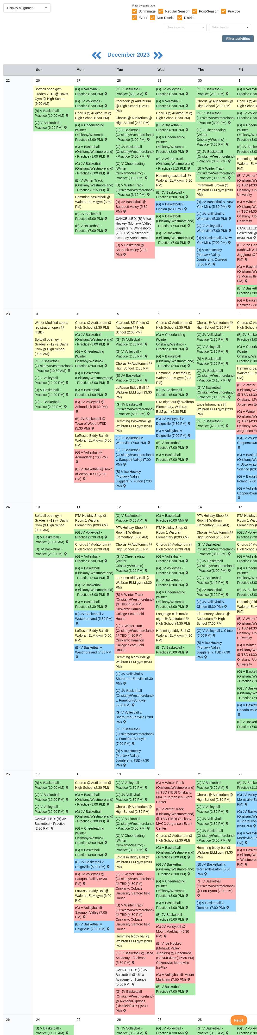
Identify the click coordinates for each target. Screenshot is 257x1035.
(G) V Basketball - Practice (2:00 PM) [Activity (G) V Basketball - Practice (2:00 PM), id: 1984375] (51, 404)
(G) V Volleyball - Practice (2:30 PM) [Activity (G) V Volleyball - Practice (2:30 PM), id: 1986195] (91, 558)
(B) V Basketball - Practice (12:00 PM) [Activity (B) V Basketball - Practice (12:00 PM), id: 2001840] (52, 392)
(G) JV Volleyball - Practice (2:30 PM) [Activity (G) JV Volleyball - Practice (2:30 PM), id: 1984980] (91, 103)
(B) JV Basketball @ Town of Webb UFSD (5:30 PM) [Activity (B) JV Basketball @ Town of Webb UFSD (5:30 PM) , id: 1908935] (90, 423)
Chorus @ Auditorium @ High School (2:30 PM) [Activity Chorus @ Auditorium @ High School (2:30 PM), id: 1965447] (93, 115)
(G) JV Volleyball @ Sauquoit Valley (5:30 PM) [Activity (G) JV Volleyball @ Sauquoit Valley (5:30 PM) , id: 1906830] (91, 879)
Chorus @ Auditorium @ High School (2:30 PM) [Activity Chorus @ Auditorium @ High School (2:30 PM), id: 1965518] (174, 325)
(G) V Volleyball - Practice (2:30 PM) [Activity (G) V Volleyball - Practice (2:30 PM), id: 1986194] (213, 349)
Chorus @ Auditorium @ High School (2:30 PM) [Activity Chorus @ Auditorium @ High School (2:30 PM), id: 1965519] (174, 546)
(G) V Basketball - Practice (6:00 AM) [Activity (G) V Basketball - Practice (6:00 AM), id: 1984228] (132, 91)
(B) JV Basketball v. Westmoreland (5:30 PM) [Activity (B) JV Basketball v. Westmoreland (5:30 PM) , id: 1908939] (93, 618)
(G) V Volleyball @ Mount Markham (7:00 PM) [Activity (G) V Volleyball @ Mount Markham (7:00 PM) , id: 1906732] (175, 977)
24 (8, 507)
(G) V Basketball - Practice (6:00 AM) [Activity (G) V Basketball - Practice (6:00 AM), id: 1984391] (213, 785)
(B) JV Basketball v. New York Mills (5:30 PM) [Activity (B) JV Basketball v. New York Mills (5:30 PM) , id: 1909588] (215, 204)
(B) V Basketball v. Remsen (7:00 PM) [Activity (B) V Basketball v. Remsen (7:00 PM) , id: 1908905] (213, 905)
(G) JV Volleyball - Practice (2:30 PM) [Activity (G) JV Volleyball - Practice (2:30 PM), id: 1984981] (172, 91)
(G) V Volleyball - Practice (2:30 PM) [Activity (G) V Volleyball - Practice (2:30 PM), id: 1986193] (132, 354)
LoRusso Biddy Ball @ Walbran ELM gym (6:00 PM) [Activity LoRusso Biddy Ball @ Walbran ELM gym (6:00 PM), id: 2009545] (93, 635)
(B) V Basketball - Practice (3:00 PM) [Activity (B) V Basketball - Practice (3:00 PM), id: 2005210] (213, 361)
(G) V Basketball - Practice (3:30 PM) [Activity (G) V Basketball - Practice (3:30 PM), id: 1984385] (91, 604)
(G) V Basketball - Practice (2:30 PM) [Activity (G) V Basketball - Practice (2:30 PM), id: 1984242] (213, 91)
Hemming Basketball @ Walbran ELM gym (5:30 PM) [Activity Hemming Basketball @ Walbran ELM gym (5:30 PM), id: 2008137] (134, 426)
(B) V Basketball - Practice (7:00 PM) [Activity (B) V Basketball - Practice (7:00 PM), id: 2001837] (91, 228)
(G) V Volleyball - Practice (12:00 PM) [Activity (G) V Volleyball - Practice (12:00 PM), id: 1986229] (52, 809)
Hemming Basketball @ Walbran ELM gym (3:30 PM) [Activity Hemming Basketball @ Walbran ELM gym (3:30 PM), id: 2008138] (174, 378)
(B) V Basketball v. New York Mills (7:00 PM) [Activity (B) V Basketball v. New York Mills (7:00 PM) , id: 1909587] (214, 240)
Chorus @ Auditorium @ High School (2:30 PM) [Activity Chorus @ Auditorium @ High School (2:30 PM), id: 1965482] (134, 120)
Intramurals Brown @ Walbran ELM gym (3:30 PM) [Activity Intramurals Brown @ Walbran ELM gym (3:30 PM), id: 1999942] (215, 190)
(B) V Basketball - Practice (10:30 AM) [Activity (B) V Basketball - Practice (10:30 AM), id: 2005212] (52, 539)
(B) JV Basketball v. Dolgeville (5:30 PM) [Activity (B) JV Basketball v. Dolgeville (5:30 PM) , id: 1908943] (92, 864)
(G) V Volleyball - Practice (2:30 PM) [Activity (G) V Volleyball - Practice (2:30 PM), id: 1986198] (132, 785)
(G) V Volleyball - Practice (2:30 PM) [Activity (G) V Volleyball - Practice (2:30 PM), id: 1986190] (91, 91)
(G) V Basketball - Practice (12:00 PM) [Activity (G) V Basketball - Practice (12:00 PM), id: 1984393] (52, 797)
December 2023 (129, 54)
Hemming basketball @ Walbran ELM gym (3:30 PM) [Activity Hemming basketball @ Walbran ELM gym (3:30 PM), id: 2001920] (174, 180)
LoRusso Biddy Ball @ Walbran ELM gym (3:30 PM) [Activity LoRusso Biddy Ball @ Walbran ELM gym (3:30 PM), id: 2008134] (134, 392)
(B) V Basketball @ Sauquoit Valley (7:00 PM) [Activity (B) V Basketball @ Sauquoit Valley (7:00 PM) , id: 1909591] (131, 250)
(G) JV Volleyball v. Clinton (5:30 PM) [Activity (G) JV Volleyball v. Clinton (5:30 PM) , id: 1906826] (212, 604)
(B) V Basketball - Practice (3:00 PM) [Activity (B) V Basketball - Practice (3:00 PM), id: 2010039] (172, 582)
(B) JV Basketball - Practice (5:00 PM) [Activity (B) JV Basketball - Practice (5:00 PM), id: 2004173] (172, 392)
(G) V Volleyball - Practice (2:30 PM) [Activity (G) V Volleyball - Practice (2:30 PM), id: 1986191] (172, 103)
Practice (234, 11)
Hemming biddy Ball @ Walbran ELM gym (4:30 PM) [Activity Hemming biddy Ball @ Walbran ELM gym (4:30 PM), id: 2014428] (174, 635)
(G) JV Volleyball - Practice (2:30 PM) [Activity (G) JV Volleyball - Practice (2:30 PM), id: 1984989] (213, 337)
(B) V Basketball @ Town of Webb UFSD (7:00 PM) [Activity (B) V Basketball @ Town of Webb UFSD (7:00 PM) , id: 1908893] (93, 474)
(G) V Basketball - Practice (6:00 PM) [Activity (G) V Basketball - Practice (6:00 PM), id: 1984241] (51, 125)
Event (142, 18)
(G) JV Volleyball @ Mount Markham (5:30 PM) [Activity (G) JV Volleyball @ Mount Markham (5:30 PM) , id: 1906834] (172, 931)
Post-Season (208, 11)
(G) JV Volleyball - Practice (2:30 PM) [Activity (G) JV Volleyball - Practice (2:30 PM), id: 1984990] (91, 534)
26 (8, 1020)
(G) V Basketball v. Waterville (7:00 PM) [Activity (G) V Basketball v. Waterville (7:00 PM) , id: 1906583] (133, 440)
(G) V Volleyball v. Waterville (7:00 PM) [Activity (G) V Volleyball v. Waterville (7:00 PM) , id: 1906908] (214, 228)
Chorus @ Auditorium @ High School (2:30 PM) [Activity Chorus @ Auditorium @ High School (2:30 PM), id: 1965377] (215, 325)
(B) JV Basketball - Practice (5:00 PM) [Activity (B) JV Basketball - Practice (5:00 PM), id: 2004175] (213, 592)
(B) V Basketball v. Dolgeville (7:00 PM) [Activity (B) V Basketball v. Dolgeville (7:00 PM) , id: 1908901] (92, 926)
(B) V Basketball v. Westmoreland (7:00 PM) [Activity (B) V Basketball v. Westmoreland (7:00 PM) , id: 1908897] (93, 652)
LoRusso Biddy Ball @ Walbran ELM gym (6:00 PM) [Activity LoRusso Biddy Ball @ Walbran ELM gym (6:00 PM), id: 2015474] (93, 895)
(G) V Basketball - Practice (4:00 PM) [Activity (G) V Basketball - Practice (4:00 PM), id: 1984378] (91, 392)
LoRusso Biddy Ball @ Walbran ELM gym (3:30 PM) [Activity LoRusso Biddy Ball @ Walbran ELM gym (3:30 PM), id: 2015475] (134, 862)
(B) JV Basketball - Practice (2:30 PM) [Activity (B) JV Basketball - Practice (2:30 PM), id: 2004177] (51, 551)
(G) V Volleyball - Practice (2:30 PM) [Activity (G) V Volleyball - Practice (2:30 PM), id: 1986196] (172, 558)
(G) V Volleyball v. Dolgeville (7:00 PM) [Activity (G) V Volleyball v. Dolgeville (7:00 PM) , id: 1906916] (173, 433)
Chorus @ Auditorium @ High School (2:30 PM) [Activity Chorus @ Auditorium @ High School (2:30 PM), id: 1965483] (134, 366)
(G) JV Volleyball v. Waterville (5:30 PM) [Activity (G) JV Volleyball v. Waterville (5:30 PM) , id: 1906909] (214, 216)
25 (8, 774)
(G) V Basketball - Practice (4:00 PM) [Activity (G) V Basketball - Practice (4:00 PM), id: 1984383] (172, 905)
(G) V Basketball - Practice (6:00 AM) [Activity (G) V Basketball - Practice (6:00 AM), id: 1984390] (172, 518)
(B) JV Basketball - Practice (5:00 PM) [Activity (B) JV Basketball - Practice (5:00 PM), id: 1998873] (91, 216)
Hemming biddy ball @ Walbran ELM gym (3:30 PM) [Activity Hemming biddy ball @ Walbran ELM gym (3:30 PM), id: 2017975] (215, 852)
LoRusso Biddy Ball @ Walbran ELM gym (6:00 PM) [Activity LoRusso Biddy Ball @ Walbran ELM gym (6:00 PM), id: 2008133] (93, 440)
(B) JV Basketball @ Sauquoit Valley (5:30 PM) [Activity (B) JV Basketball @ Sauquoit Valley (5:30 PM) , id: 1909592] (131, 206)
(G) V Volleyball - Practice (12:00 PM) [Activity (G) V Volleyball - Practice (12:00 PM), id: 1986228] (52, 380)
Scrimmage (147, 11)
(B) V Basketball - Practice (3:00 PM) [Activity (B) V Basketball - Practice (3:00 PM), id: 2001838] (172, 127)
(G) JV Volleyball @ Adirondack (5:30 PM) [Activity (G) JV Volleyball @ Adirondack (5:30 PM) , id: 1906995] (91, 406)
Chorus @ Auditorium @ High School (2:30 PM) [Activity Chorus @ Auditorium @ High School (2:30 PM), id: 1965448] (93, 325)
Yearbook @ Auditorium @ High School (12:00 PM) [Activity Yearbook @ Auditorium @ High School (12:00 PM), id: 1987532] (133, 106)
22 (8, 80)
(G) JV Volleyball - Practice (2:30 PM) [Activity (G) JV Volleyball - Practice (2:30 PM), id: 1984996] (213, 821)
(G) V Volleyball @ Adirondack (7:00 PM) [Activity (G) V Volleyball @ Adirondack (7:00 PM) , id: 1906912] (91, 456)
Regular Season (177, 11)
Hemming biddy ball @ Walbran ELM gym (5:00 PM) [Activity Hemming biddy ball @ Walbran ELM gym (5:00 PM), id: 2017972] (134, 941)
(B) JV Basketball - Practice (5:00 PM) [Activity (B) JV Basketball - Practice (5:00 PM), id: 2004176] (172, 917)
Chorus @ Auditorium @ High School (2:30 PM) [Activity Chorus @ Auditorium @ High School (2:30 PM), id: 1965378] (215, 534)
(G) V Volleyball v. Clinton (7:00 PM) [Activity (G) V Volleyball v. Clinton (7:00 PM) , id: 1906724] (216, 633)
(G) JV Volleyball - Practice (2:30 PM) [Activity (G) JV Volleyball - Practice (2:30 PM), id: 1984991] (172, 570)
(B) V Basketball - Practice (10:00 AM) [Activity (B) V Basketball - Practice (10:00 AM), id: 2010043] (52, 785)
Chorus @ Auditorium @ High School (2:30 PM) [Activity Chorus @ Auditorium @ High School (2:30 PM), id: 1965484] (134, 546)
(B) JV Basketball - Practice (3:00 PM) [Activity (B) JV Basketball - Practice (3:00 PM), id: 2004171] (132, 378)
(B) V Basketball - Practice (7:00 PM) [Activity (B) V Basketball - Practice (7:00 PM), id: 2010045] (172, 989)
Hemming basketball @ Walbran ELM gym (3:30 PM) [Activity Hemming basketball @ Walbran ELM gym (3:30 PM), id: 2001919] (93, 202)
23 (8, 314)
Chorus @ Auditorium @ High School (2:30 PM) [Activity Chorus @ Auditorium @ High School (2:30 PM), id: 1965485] (134, 809)
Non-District (165, 18)
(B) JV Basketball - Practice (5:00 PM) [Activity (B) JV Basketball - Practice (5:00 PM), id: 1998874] (172, 195)
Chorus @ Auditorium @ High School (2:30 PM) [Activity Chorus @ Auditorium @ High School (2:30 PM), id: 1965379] (215, 797)
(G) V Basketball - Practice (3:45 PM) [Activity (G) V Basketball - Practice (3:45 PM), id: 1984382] (213, 580)
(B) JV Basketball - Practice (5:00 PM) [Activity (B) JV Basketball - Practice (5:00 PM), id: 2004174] (172, 650)
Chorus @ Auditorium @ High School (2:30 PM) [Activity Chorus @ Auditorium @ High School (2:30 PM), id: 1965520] (174, 838)
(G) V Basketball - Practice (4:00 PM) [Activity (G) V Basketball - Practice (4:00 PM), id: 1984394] (91, 852)
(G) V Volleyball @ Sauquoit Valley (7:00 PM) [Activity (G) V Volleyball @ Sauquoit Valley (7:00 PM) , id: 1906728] (91, 912)
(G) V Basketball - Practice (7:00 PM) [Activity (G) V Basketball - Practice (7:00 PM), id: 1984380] (172, 457)
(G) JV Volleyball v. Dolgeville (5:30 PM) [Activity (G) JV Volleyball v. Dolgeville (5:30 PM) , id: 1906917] (173, 421)
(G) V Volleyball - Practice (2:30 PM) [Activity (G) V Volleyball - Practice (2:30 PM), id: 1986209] (213, 809)
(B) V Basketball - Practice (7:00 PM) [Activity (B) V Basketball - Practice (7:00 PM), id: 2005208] (172, 445)
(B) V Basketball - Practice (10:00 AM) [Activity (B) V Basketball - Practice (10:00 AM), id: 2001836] (52, 113)
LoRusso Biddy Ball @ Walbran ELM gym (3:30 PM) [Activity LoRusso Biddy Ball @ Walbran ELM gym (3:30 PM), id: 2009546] (134, 582)
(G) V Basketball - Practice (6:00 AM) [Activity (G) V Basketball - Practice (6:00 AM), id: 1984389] (132, 518)
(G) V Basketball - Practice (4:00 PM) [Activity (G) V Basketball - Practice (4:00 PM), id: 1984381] (213, 423)
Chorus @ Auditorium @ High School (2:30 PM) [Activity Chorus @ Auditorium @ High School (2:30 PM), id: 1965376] (215, 103)
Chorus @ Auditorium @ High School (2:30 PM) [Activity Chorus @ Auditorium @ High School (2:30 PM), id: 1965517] (174, 115)
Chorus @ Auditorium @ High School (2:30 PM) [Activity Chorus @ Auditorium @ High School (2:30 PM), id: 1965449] (93, 546)
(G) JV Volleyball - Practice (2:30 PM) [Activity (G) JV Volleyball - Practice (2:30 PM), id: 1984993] (132, 797)
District (189, 18)
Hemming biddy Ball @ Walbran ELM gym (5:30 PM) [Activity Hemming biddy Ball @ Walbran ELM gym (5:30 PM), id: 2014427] (134, 662)
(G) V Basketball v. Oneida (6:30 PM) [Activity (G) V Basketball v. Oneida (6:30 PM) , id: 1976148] (172, 206)
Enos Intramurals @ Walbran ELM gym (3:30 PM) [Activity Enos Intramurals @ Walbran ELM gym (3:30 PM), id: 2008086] (215, 409)
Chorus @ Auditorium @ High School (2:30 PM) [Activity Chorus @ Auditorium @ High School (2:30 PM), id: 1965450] (93, 785)
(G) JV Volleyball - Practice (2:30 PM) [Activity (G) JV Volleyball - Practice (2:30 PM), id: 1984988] (132, 342)
